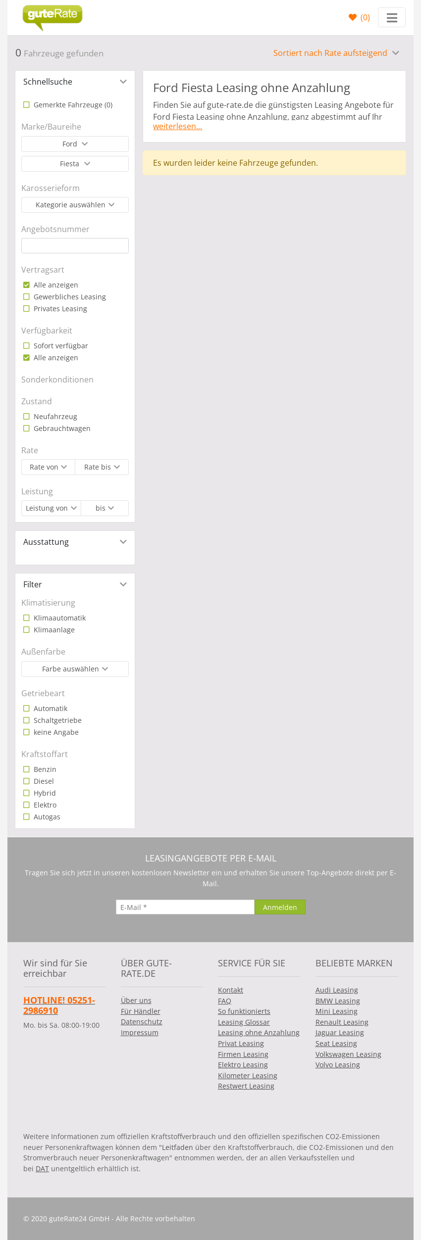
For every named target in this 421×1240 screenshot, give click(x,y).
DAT (42, 1168)
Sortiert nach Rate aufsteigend (331, 53)
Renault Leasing (342, 1022)
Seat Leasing (336, 1043)
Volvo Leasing (338, 1064)
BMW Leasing (338, 1000)
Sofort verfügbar (60, 345)
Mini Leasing (337, 1011)
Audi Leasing (337, 990)
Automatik (49, 708)
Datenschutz (141, 1021)
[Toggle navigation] (392, 17)
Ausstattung (46, 541)
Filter (32, 584)
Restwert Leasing (246, 1086)
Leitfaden (177, 1147)
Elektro (44, 805)
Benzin (44, 769)
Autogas (46, 816)
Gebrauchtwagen (61, 428)
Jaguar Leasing (340, 1032)
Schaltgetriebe (57, 720)
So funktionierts (244, 1011)
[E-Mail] (185, 907)
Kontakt (230, 990)
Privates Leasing (59, 308)
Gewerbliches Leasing (69, 296)
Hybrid (44, 793)
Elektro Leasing (243, 1064)
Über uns (136, 1000)
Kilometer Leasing (247, 1075)
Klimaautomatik (59, 617)
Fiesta (70, 163)
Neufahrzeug (54, 416)
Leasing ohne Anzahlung (259, 1032)
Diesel (43, 781)
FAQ (224, 1000)
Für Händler (140, 1011)
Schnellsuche (47, 81)
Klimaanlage (53, 629)
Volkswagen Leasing (348, 1054)
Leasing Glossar (244, 1022)
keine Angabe (55, 732)
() (364, 17)
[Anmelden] (280, 907)
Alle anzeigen (55, 284)
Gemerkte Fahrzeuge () (72, 104)
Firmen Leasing (243, 1054)
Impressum (139, 1032)
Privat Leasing (241, 1043)
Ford (70, 143)
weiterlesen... (177, 126)
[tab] (75, 82)
